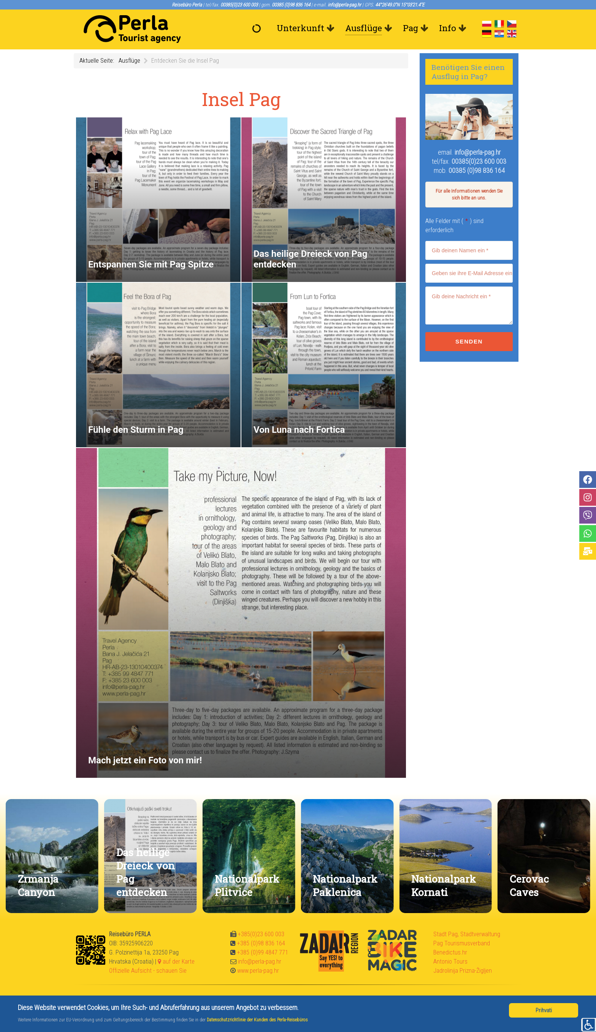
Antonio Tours (450, 961)
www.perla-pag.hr (258, 970)
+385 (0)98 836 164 (261, 943)
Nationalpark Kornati (443, 885)
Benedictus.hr (450, 952)
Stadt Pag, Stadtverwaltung (466, 934)
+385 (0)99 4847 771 (262, 952)
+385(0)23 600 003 (261, 934)
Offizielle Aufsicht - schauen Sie (148, 970)
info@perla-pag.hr (478, 152)
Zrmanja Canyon (38, 885)
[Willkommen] (258, 28)
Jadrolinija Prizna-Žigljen (462, 970)
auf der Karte (176, 961)
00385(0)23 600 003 (479, 161)
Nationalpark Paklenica (345, 885)
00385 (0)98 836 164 (477, 170)
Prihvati (544, 1010)
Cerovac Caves (529, 885)
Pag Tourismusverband (461, 943)
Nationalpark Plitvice (247, 885)
